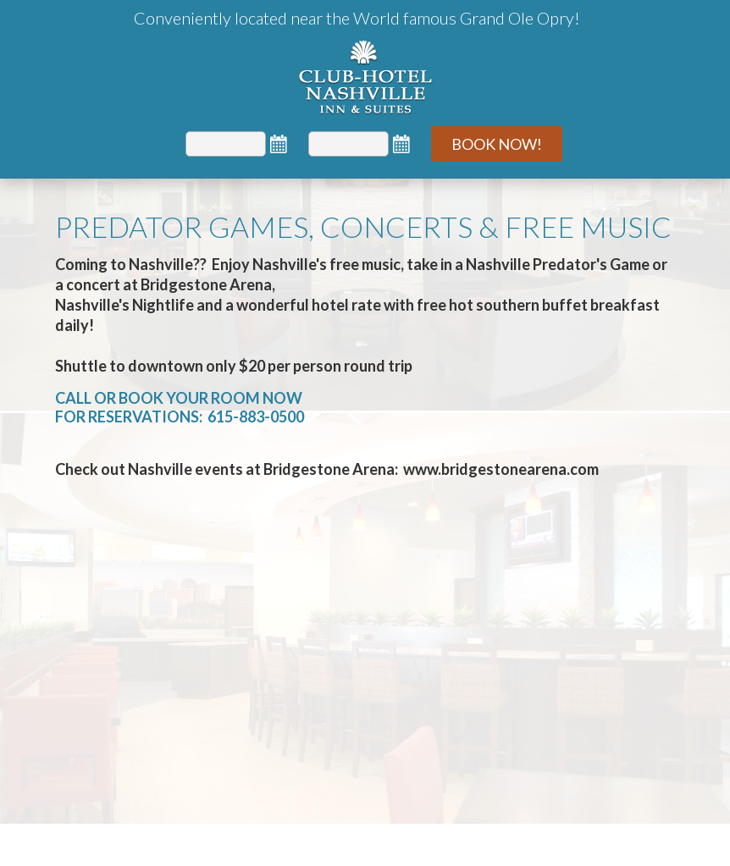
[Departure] (348, 144)
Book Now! (496, 144)
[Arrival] (225, 144)
